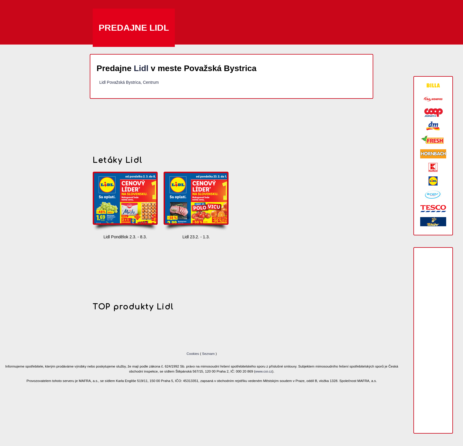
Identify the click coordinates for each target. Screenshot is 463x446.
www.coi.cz (263, 371)
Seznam (208, 353)
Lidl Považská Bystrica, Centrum (129, 82)
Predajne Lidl (134, 27)
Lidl (141, 68)
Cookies (193, 353)
